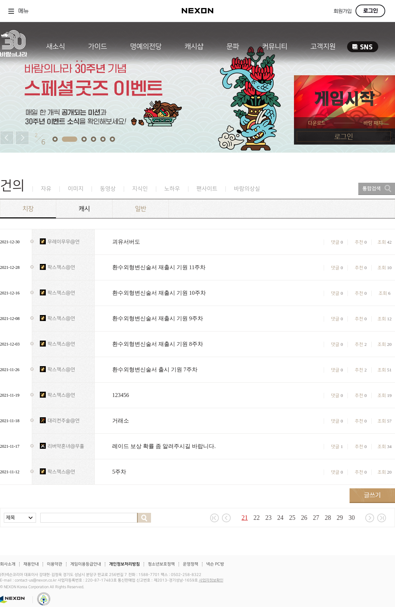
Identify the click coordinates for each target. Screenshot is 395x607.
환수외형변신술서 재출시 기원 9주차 (157, 318)
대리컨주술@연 (64, 420)
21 (245, 517)
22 (256, 517)
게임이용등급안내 (85, 564)
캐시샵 (194, 46)
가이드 (97, 46)
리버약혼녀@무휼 (66, 446)
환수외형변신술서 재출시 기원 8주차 (157, 344)
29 (340, 517)
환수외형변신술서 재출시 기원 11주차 (159, 267)
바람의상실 (247, 189)
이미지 (76, 189)
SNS (362, 46)
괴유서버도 (126, 242)
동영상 (108, 189)
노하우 (172, 189)
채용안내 (31, 564)
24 (280, 517)
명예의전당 (145, 46)
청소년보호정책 (161, 564)
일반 (140, 208)
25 (292, 517)
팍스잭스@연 (61, 267)
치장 (28, 208)
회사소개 (7, 564)
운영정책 (190, 564)
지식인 (140, 189)
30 (352, 517)
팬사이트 (206, 189)
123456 (120, 395)
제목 (10, 517)
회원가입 (342, 11)
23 (268, 517)
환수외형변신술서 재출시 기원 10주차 (159, 293)
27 (316, 517)
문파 (233, 46)
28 (328, 517)
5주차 (119, 472)
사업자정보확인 (211, 580)
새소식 (55, 46)
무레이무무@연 (64, 241)
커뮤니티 (274, 46)
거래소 (120, 421)
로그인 (370, 11)
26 (304, 517)
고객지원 (323, 46)
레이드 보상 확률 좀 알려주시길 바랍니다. (164, 446)
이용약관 (54, 564)
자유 (46, 189)
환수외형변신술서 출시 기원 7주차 (155, 369)
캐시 (84, 208)
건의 (12, 186)
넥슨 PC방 (215, 564)
